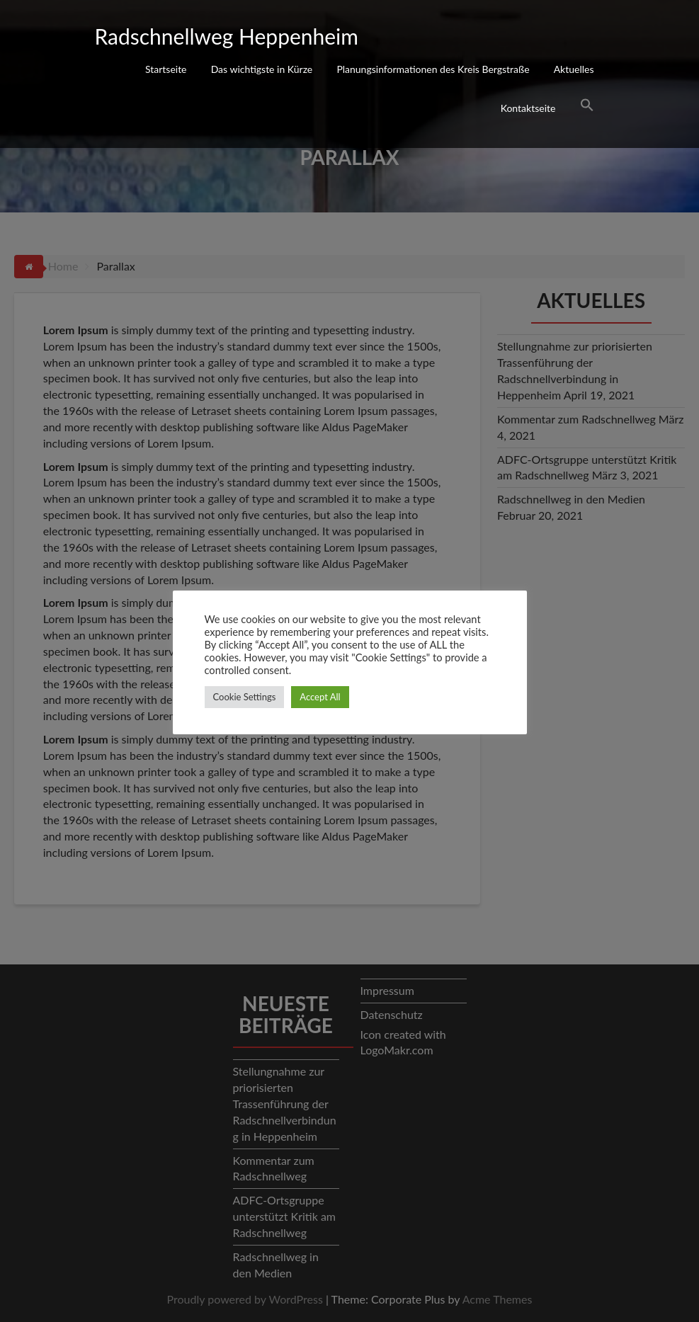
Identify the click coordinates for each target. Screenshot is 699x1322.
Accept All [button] (320, 696)
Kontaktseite (528, 108)
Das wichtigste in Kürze (262, 69)
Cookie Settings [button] (244, 696)
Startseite (166, 69)
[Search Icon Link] (587, 106)
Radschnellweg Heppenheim (227, 36)
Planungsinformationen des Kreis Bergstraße (432, 69)
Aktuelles (574, 69)
